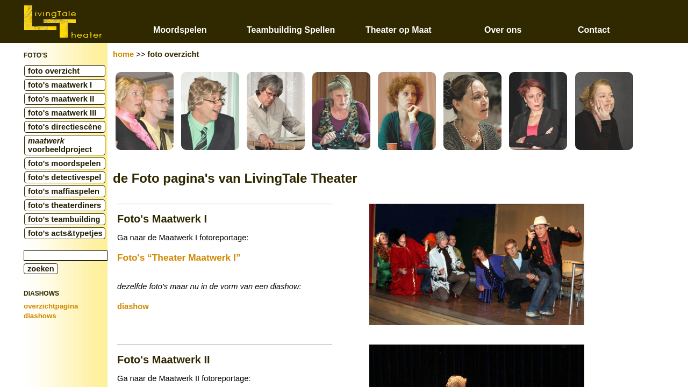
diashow (133, 306)
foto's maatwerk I (60, 85)
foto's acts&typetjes (65, 233)
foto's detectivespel (64, 177)
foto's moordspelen (64, 163)
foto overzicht (54, 71)
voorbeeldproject (60, 145)
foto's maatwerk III (62, 113)
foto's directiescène (65, 127)
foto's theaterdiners (64, 205)
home (123, 54)
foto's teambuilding (64, 219)
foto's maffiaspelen (63, 191)
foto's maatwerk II (61, 99)
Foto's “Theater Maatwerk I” (178, 257)
